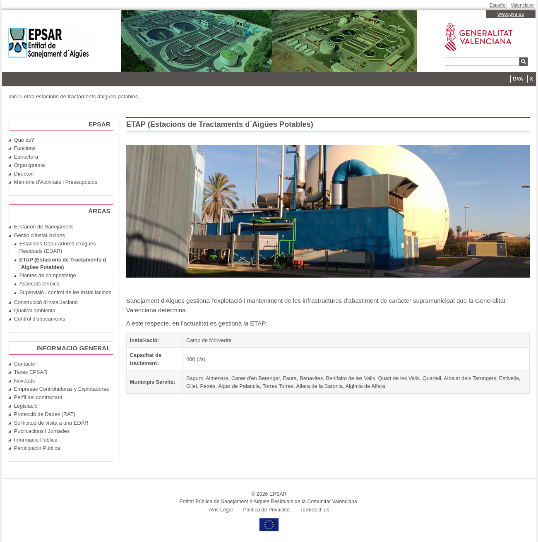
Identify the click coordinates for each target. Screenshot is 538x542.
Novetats (24, 381)
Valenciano (522, 4)
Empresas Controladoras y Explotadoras (61, 389)
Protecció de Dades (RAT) (44, 414)
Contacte (24, 364)
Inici (13, 96)
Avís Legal (221, 510)
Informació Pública (36, 440)
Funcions (25, 148)
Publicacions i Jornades (42, 431)
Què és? (24, 140)
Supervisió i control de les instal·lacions (65, 292)
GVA (518, 79)
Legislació (26, 406)
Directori (24, 174)
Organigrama (29, 165)
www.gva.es (510, 14)
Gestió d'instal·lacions (39, 235)
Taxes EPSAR (30, 372)
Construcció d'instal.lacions (46, 302)
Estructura (26, 157)
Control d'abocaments (39, 319)
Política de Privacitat (266, 510)
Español (498, 4)
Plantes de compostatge (47, 275)
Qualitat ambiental (35, 310)
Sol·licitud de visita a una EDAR (51, 423)
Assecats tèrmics (39, 284)
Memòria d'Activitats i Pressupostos (55, 182)
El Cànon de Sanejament (43, 226)
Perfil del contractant (38, 397)
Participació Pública (37, 448)
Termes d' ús (314, 510)
